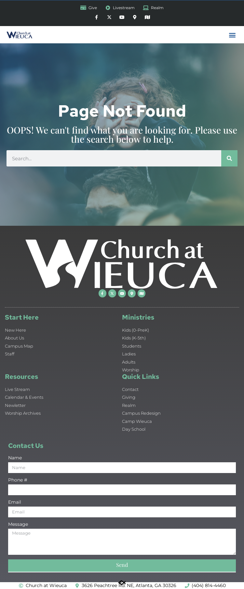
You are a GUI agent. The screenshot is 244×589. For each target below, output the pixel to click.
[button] (232, 34)
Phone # (17, 480)
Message (18, 524)
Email (14, 502)
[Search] (229, 158)
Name (15, 458)
